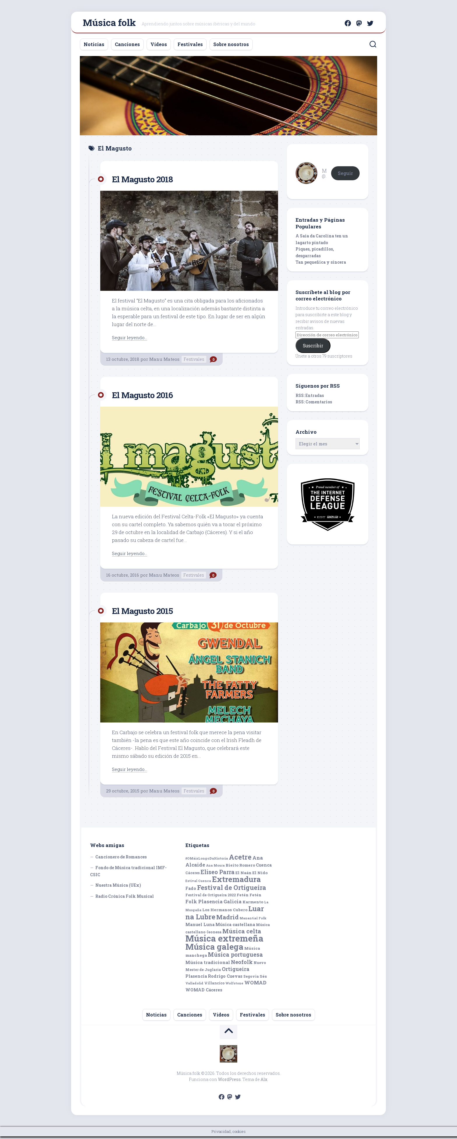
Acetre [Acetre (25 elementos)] (240, 859)
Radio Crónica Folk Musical (124, 899)
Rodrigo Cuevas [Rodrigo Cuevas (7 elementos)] (225, 978)
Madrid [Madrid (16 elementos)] (227, 920)
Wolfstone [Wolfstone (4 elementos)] (234, 986)
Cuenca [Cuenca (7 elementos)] (264, 867)
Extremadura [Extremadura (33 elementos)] (236, 882)
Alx (264, 1082)
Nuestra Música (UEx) (118, 887)
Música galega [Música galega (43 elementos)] (214, 949)
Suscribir (313, 348)
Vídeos (158, 47)
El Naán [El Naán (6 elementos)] (243, 875)
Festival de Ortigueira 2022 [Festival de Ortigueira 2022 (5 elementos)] (210, 897)
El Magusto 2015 (146, 613)
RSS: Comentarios (314, 404)
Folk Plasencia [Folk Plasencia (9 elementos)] (204, 904)
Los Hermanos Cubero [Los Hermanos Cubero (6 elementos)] (224, 912)
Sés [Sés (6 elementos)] (263, 978)
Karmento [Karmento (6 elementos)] (252, 904)
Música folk (109, 23)
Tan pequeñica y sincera (321, 264)
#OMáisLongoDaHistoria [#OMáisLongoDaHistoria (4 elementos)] (206, 861)
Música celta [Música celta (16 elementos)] (241, 934)
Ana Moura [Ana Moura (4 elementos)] (215, 868)
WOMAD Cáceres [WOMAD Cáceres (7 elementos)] (203, 992)
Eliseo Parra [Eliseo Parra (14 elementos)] (218, 874)
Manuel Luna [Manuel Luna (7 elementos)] (200, 927)
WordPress (229, 1082)
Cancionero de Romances (121, 859)
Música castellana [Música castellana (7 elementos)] (235, 927)
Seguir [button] (345, 175)
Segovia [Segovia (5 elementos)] (251, 979)
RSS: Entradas (310, 398)
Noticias (94, 47)
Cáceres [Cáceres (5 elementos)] (192, 875)
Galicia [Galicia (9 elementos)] (233, 904)
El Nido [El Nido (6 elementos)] (260, 875)
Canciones (127, 47)
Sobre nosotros (231, 47)
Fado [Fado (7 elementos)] (190, 891)
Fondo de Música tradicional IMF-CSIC (128, 873)
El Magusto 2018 (146, 181)
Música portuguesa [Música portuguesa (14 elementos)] (235, 957)
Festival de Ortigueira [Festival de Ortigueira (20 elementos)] (231, 890)
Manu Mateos (164, 362)
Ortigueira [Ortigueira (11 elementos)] (235, 971)
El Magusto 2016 (146, 397)
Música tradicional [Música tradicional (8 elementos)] (207, 965)
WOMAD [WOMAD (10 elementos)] (255, 985)
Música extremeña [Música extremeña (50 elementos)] (224, 940)
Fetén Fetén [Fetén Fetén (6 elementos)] (249, 897)
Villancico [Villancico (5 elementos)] (214, 985)
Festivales (190, 47)
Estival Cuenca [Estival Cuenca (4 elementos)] (198, 883)
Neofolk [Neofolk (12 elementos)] (242, 964)
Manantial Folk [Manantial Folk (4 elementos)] (253, 921)
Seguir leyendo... (131, 339)
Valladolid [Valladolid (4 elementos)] (194, 986)
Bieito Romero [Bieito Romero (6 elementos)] (240, 867)
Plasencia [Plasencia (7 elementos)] (196, 978)
